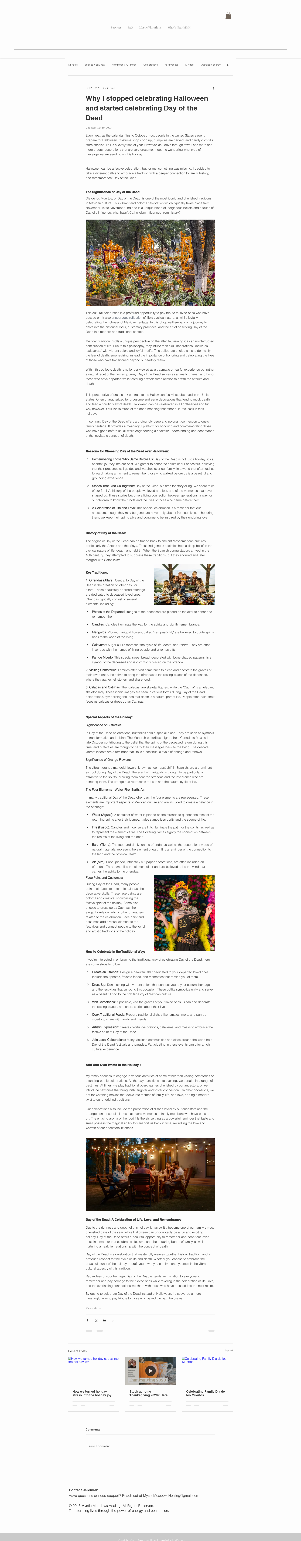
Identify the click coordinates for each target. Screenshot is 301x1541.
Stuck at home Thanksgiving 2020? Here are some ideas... (148, 1393)
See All (229, 1350)
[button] (228, 15)
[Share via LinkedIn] (104, 1320)
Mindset (189, 64)
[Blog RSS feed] (198, 17)
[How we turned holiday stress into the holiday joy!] (93, 1371)
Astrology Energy (211, 64)
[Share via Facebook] (87, 1320)
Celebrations (150, 64)
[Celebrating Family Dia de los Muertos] (207, 1371)
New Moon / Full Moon (124, 64)
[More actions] (213, 88)
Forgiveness (171, 64)
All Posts (73, 64)
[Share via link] (113, 1320)
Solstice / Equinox (95, 64)
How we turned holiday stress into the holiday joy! (92, 1393)
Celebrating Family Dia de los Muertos (205, 1393)
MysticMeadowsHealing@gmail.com (171, 1495)
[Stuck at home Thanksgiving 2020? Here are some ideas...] (150, 1371)
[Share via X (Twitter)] (96, 1320)
